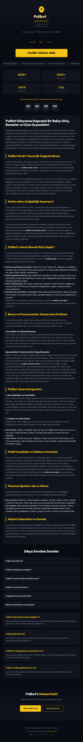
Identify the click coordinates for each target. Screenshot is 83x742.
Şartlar (54, 731)
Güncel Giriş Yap (30, 708)
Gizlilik (49, 731)
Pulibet (41, 42)
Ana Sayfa (33, 42)
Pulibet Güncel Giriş (41, 52)
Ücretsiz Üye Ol (53, 708)
